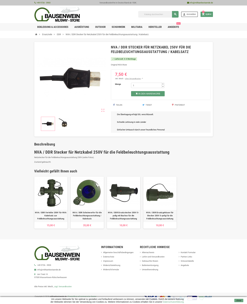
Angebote (174, 25)
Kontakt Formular (188, 252)
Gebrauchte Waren (150, 261)
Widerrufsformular (111, 269)
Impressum (108, 261)
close (238, 300)
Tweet (147, 105)
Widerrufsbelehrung (111, 265)
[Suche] (158, 14)
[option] (51, 203)
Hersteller (155, 26)
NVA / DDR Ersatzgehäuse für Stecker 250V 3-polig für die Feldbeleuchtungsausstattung (159, 215)
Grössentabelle (187, 261)
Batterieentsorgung (150, 265)
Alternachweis (148, 252)
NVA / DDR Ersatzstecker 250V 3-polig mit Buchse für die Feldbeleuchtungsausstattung (123, 215)
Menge (118, 84)
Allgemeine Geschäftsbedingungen (118, 252)
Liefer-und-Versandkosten (153, 257)
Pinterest (178, 105)
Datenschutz (108, 257)
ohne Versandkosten (133, 79)
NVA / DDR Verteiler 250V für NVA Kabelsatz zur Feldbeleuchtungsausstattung (50, 215)
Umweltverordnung (150, 269)
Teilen (117, 105)
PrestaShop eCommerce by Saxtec (82, 296)
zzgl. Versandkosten (63, 286)
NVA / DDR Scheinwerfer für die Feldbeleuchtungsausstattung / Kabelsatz (87, 215)
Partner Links (186, 257)
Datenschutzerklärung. (173, 302)
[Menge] (146, 85)
